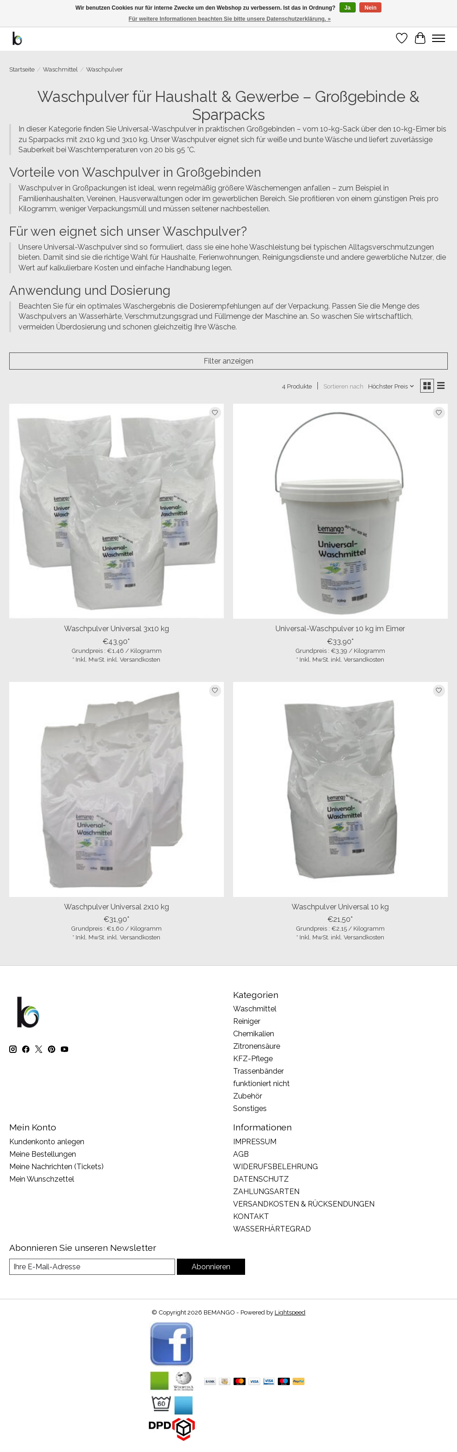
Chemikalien (253, 1033)
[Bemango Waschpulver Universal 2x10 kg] (116, 789)
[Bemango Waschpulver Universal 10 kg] (340, 789)
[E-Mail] (92, 1267)
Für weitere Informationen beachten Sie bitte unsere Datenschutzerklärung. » (230, 19)
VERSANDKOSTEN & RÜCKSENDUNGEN (304, 1204)
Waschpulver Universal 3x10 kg (116, 628)
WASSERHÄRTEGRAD (272, 1229)
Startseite (22, 69)
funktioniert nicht (261, 1083)
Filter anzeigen (228, 361)
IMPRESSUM (254, 1141)
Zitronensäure (256, 1046)
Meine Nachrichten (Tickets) (56, 1166)
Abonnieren (211, 1266)
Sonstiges (250, 1108)
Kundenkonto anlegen (46, 1141)
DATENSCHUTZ (261, 1179)
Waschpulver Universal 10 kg (340, 906)
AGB (241, 1154)
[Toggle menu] (438, 38)
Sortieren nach (343, 386)
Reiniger (246, 1021)
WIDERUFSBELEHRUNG (275, 1166)
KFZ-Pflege (253, 1058)
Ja (348, 8)
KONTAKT (251, 1216)
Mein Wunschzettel (41, 1179)
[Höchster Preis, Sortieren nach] (391, 386)
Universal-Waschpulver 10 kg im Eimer (340, 628)
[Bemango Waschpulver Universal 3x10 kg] (116, 511)
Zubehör (247, 1096)
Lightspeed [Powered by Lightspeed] (290, 1312)
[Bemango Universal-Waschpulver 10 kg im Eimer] (340, 511)
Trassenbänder (258, 1071)
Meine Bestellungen (42, 1154)
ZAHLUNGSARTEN (266, 1191)
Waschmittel (60, 69)
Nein (370, 8)
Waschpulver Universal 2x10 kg (116, 906)
